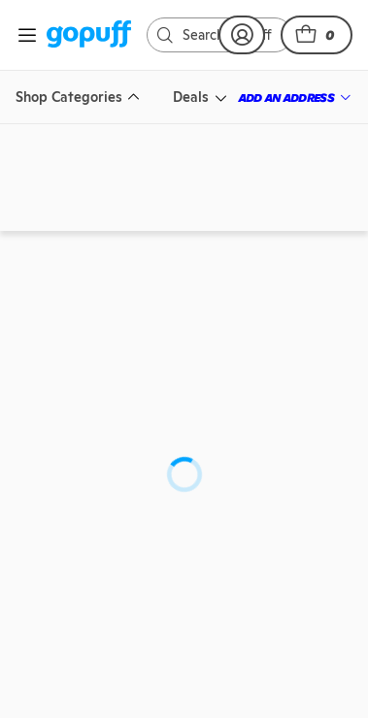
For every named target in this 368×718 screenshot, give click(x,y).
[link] (89, 35)
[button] (316, 35)
